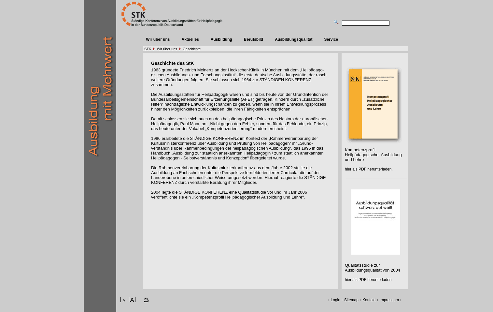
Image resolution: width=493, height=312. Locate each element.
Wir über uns (158, 39)
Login (335, 300)
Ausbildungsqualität (293, 39)
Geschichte (192, 49)
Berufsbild (253, 39)
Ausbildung (221, 39)
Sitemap (351, 300)
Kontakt (369, 300)
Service (331, 39)
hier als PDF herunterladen (368, 279)
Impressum (389, 300)
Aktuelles (190, 39)
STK (147, 49)
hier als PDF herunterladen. (369, 169)
